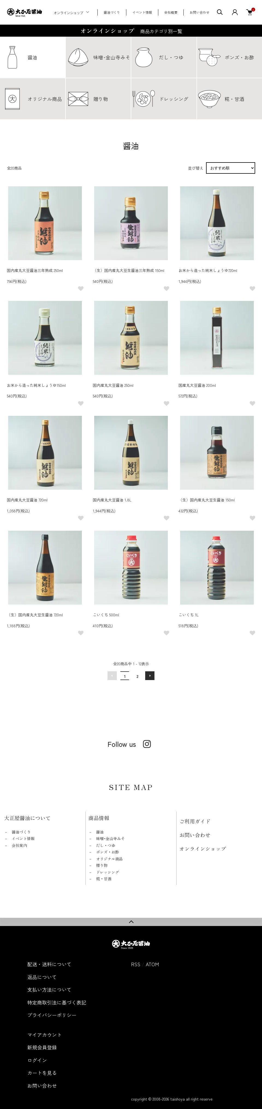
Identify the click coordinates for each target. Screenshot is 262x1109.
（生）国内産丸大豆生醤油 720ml (35, 614)
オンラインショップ (68, 13)
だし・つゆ (105, 845)
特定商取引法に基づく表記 (56, 1002)
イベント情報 (142, 12)
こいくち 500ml (106, 614)
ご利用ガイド (194, 821)
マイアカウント (44, 1034)
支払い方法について (49, 989)
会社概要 (170, 12)
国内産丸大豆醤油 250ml (113, 385)
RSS (135, 964)
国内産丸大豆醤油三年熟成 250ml (35, 270)
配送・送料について (49, 964)
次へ (149, 675)
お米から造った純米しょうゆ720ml (207, 270)
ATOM (152, 964)
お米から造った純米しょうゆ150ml (36, 385)
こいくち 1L (188, 614)
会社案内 (19, 845)
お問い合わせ (199, 12)
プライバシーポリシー (51, 1014)
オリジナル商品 (109, 858)
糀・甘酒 (103, 878)
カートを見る (42, 1072)
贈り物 (102, 865)
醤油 (100, 832)
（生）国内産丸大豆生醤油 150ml (206, 500)
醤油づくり (112, 12)
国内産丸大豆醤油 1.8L (112, 500)
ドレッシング (107, 872)
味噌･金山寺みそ (110, 838)
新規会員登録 (42, 1047)
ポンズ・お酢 (107, 852)
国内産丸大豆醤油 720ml (27, 500)
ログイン (37, 1060)
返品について (42, 976)
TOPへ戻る (131, 922)
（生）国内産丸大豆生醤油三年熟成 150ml (128, 270)
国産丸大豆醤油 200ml (197, 385)
